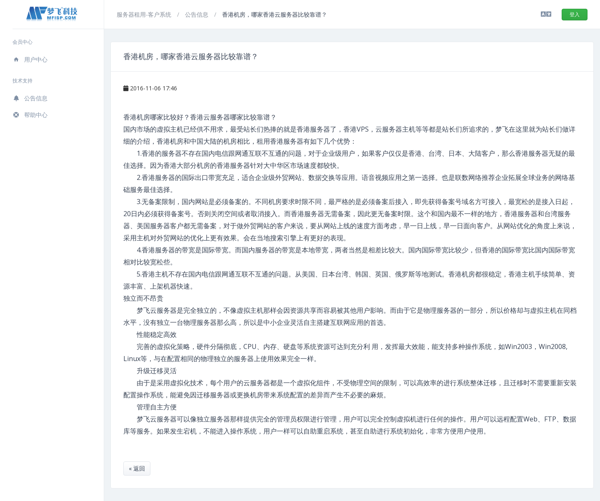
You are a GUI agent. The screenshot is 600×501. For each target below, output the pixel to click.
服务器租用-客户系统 (145, 14)
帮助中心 (30, 115)
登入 (575, 14)
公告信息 (30, 98)
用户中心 (30, 59)
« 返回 (137, 468)
